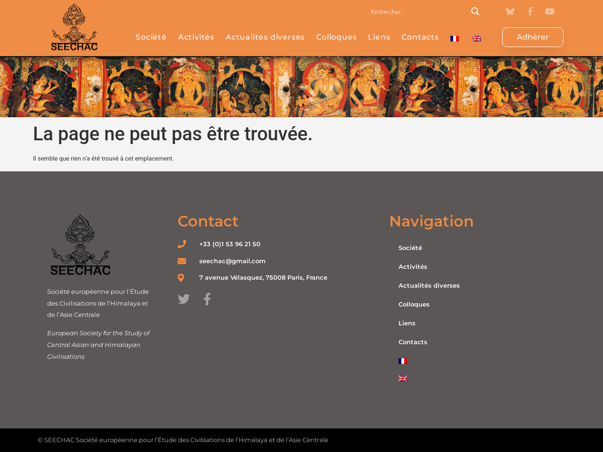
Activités (196, 30)
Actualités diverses (265, 30)
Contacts (420, 30)
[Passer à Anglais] (477, 32)
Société (151, 30)
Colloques (336, 30)
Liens (379, 30)
